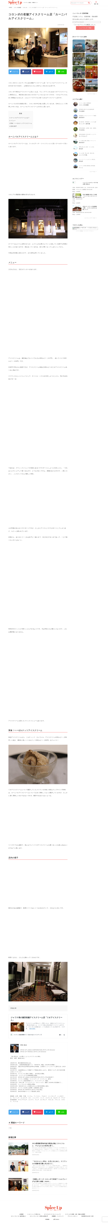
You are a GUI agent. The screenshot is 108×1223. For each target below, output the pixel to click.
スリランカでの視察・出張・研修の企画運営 (75, 1214)
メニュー (12, 120)
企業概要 (21, 1214)
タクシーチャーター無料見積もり (18, 1216)
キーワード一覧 (92, 93)
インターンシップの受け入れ (33, 1214)
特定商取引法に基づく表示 (88, 1216)
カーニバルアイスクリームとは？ (19, 117)
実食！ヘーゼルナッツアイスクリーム (20, 123)
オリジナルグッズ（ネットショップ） (52, 1214)
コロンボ (25, 7)
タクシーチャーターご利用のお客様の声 (39, 1216)
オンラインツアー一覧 (90, 218)
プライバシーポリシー (73, 1216)
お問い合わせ (56, 1219)
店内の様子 (13, 126)
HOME (10, 7)
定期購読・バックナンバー (58, 1216)
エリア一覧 (93, 171)
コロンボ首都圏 (17, 7)
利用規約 (47, 1219)
